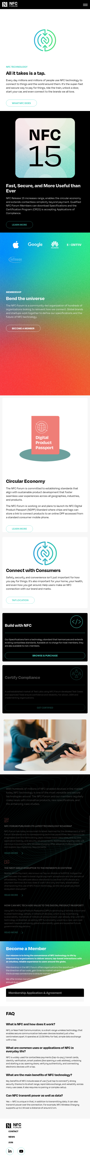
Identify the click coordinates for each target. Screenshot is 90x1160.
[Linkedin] (10, 1136)
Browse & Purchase (45, 648)
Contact (13, 1116)
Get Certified (45, 692)
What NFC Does (21, 103)
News (11, 1122)
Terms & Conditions (54, 1155)
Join (10, 1127)
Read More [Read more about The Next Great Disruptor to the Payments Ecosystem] (11, 879)
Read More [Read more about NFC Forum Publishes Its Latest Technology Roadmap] (11, 837)
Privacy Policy (33, 1155)
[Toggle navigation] (85, 4)
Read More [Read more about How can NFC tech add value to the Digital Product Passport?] (11, 917)
